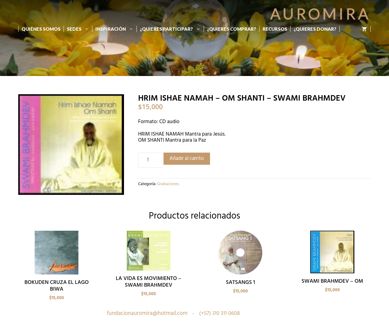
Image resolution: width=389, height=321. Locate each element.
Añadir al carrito (187, 158)
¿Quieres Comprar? (231, 29)
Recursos (275, 29)
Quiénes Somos (41, 29)
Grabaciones (168, 184)
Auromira (320, 14)
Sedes (79, 29)
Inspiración (115, 29)
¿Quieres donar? (315, 29)
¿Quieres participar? (172, 29)
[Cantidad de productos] (150, 160)
